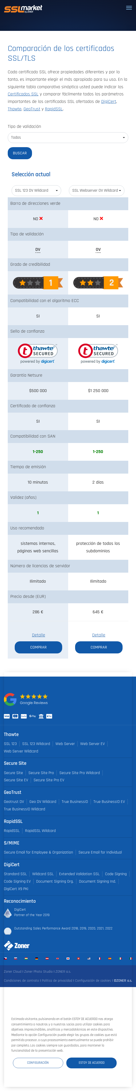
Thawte (14, 109)
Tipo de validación (24, 126)
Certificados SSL (23, 94)
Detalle (38, 635)
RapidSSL (54, 109)
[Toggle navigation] (129, 8)
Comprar (38, 647)
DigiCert (108, 101)
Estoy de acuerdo (92, 1063)
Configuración (38, 1063)
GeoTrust (31, 109)
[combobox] (68, 137)
